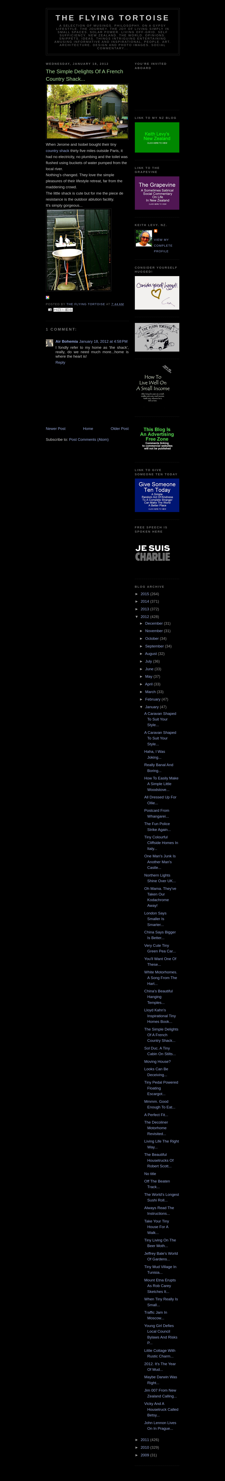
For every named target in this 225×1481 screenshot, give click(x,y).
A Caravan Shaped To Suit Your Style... (160, 719)
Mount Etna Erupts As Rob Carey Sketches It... (160, 1286)
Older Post (120, 428)
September (155, 646)
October (152, 638)
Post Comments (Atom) (89, 439)
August (151, 653)
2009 (145, 1455)
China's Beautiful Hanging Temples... (158, 997)
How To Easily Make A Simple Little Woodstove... (161, 784)
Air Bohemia (67, 341)
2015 (145, 594)
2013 (145, 609)
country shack (57, 151)
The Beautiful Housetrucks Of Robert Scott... (159, 1160)
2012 (145, 617)
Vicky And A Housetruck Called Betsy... (161, 1409)
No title (150, 1174)
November (154, 631)
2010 (145, 1447)
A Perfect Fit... (156, 1115)
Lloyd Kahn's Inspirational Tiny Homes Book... (160, 1016)
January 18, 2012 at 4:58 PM (103, 341)
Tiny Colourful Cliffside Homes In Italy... (161, 843)
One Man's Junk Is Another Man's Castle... (160, 862)
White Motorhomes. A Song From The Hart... (160, 978)
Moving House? (157, 1061)
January (152, 707)
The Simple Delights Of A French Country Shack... (161, 1035)
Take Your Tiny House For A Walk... (156, 1227)
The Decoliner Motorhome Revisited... (156, 1128)
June (149, 669)
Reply (60, 362)
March (151, 692)
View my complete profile (163, 245)
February (153, 699)
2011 (145, 1440)
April (149, 684)
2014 (145, 601)
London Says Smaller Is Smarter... (155, 919)
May (149, 676)
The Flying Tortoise (113, 18)
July (149, 661)
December (154, 623)
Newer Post (55, 428)
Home (88, 428)
